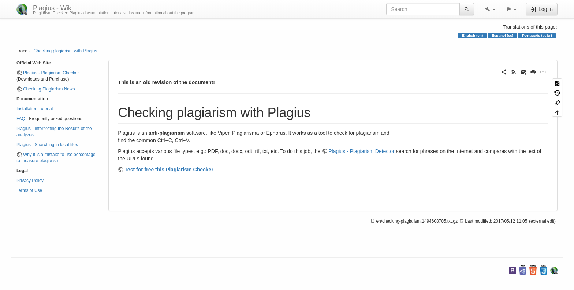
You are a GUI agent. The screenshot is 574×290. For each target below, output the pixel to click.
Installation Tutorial (34, 108)
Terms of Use (29, 190)
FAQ (20, 118)
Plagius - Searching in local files (47, 144)
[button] (490, 9)
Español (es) (502, 35)
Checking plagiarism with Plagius (65, 50)
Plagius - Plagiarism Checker (51, 72)
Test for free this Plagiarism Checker (168, 169)
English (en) (472, 35)
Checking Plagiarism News (49, 89)
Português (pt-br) (537, 35)
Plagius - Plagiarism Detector (361, 151)
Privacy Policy (30, 180)
